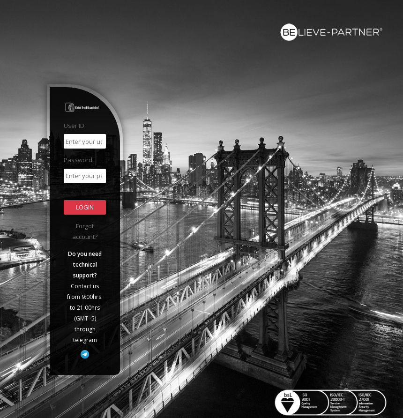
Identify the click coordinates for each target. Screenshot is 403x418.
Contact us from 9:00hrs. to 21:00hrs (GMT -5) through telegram (85, 297)
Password (78, 160)
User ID (74, 125)
